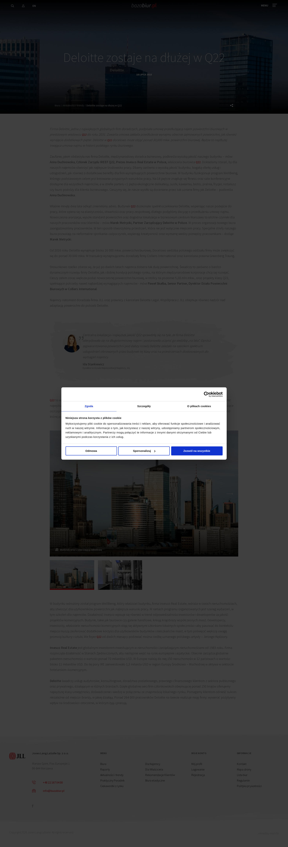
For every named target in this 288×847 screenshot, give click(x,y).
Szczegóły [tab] (144, 406)
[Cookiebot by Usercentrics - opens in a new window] (206, 393)
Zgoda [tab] (89, 406)
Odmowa (91, 451)
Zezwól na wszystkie (196, 451)
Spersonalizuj (144, 451)
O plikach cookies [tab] (199, 406)
